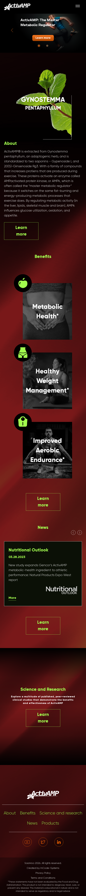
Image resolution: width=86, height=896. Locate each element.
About (10, 813)
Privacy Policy (43, 873)
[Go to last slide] (12, 30)
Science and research (61, 813)
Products (50, 823)
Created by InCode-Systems (43, 868)
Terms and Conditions (43, 878)
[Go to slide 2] (47, 46)
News (32, 823)
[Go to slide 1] (39, 46)
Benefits (27, 813)
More (12, 598)
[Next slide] (73, 30)
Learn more (43, 38)
